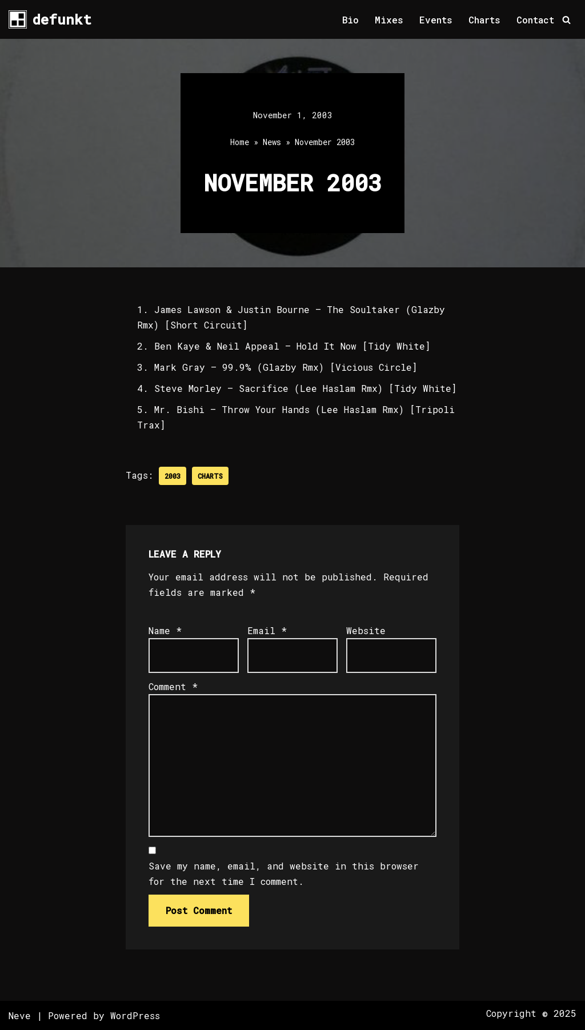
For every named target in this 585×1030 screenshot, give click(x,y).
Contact (535, 20)
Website (366, 630)
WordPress (135, 1015)
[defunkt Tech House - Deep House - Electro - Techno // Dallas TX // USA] (50, 19)
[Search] (566, 19)
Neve (20, 1015)
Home (239, 142)
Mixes (389, 20)
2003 (173, 475)
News (272, 142)
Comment (173, 686)
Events (435, 20)
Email (267, 630)
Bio (350, 20)
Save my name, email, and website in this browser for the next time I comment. (284, 873)
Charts (484, 20)
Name (165, 630)
